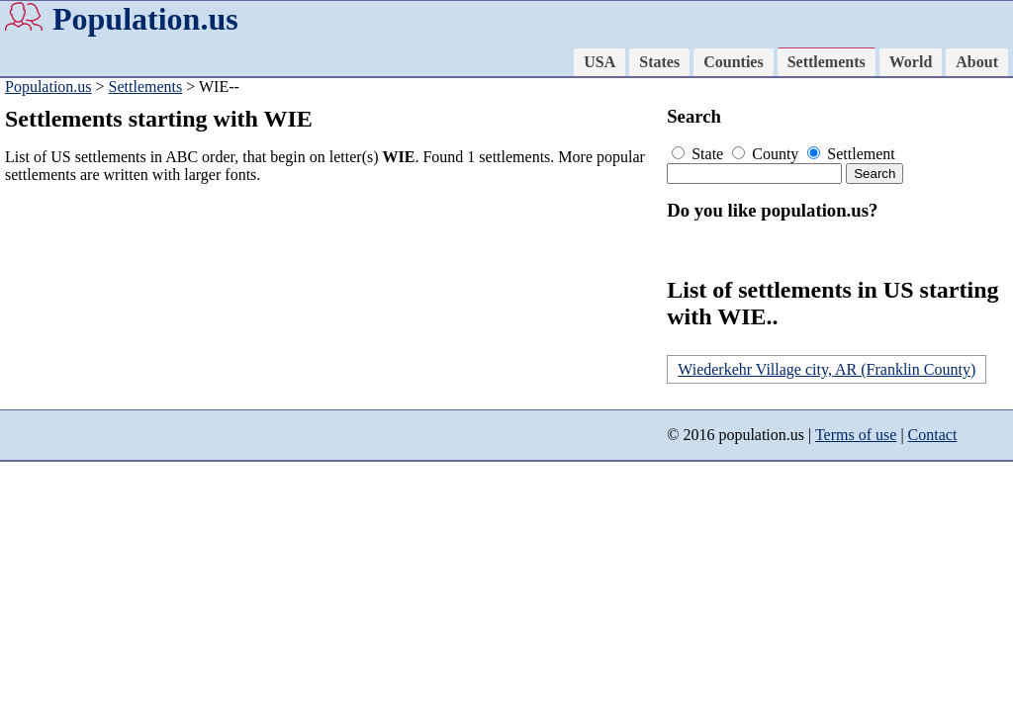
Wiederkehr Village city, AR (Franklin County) (826, 369)
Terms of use (855, 434)
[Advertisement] (331, 338)
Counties (733, 61)
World (911, 61)
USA (599, 61)
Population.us (145, 19)
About (977, 61)
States (659, 61)
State (699, 153)
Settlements (826, 61)
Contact (933, 434)
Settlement (850, 153)
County (767, 153)
